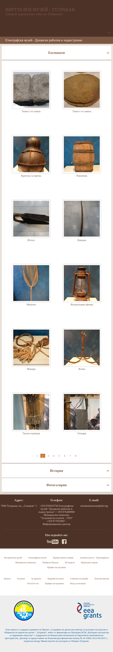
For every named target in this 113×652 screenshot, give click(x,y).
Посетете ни (33, 583)
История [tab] (56, 471)
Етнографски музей (37, 557)
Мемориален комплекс (25, 562)
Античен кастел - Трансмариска (94, 557)
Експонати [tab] (56, 53)
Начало (7, 578)
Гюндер (82, 420)
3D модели (70, 562)
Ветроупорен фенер (82, 291)
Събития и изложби (79, 578)
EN (109, 32)
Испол (31, 227)
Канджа (82, 227)
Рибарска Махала (50, 562)
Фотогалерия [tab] (56, 485)
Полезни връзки (102, 578)
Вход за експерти (78, 583)
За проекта (36, 578)
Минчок (31, 291)
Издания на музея (56, 578)
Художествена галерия (63, 557)
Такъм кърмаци (31, 420)
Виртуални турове (89, 562)
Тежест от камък (31, 98)
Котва (82, 355)
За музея (21, 578)
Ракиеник (82, 162)
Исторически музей (13, 557)
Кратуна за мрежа (31, 162)
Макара (31, 355)
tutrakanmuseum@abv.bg (94, 505)
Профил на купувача (56, 567)
